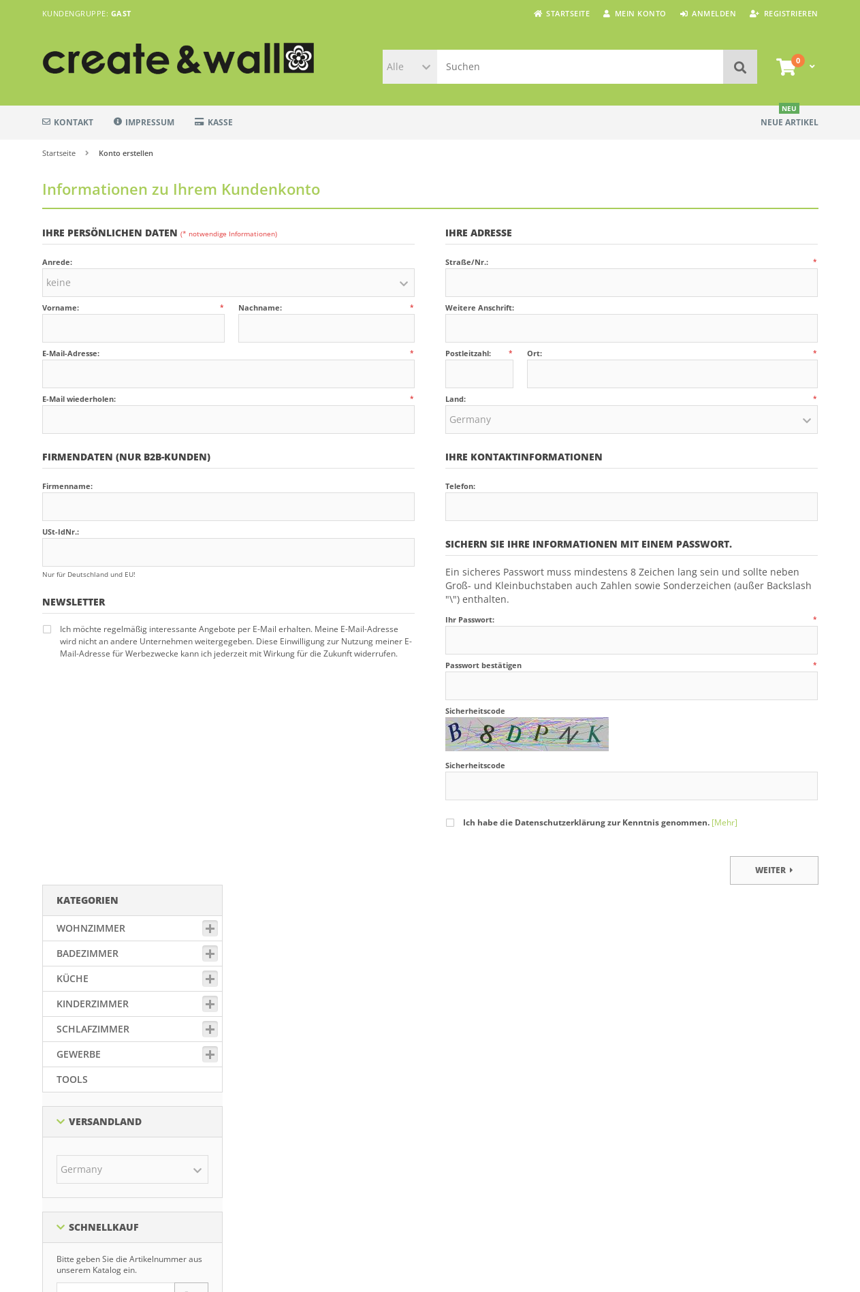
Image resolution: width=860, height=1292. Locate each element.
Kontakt (67, 122)
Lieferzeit (455, 1067)
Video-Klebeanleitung (480, 1101)
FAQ (445, 1135)
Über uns (455, 1152)
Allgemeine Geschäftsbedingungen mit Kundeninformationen (320, 1090)
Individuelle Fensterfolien (488, 1084)
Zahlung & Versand (281, 1050)
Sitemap (454, 1050)
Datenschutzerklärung (288, 1067)
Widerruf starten (276, 1164)
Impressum (144, 122)
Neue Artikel (789, 117)
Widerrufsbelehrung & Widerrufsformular (326, 1147)
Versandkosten (346, 1247)
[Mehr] (724, 822)
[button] (410, 67)
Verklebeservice (468, 1118)
